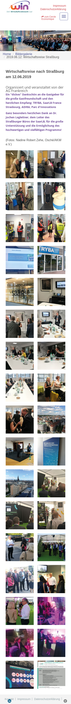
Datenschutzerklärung (53, 9)
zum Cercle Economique (48, 18)
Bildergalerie (23, 54)
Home (7, 54)
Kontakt (9, 699)
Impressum (59, 5)
